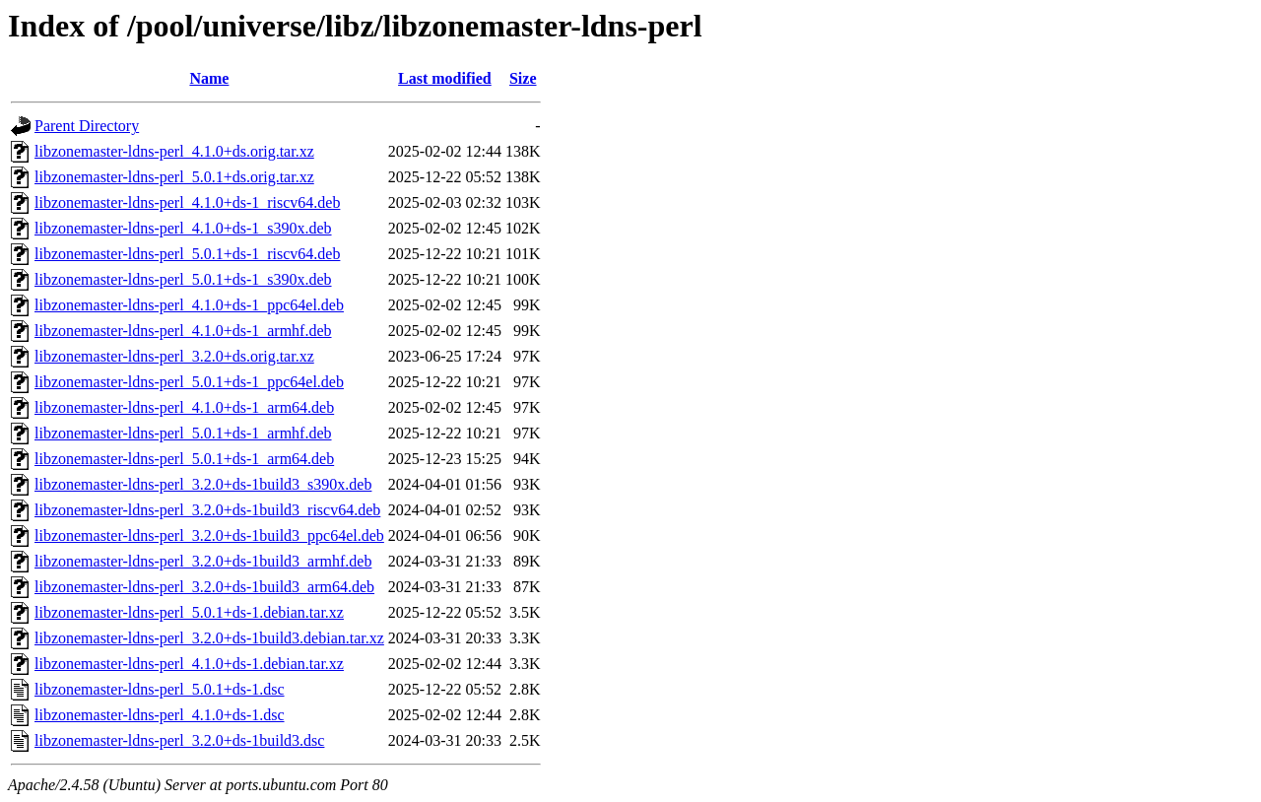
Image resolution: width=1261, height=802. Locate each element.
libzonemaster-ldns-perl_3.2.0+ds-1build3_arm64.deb (204, 586)
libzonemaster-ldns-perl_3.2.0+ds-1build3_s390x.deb (202, 484)
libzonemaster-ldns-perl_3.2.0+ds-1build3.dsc (179, 740)
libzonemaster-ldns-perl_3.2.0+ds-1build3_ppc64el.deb (209, 535)
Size (523, 78)
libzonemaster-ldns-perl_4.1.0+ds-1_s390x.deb (183, 228)
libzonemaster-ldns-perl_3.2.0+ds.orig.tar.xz (174, 356)
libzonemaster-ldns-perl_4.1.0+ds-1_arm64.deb (184, 407)
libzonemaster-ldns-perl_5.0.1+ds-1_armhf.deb (183, 433)
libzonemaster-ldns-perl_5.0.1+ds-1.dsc (159, 689)
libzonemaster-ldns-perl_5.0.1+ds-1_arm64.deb (184, 458)
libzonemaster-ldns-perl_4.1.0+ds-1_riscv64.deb (187, 202)
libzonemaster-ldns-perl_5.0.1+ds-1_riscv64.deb (187, 253)
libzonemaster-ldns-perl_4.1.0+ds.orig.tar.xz (174, 151)
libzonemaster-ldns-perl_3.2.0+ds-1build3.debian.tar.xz (209, 638)
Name (209, 78)
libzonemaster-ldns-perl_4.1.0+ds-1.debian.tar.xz (189, 663)
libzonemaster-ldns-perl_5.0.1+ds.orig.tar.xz (174, 176)
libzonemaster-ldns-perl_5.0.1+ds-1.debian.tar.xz (189, 612)
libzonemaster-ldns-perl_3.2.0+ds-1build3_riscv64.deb (207, 509)
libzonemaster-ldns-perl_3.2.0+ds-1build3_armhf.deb (202, 561)
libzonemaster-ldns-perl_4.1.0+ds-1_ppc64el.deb (189, 305)
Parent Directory (86, 125)
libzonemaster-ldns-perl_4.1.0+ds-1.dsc (159, 714)
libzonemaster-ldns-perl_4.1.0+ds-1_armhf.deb (183, 330)
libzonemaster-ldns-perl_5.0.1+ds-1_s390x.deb (183, 279)
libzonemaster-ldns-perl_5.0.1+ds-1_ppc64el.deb (189, 381)
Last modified (445, 78)
